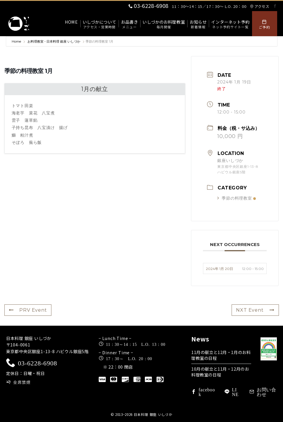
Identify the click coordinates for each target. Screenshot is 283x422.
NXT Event (255, 310)
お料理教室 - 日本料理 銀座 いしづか (53, 41)
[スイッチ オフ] (264, 23)
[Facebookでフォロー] (275, 6)
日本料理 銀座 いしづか (153, 414)
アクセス (259, 6)
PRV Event (28, 310)
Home (17, 41)
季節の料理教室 (236, 198)
